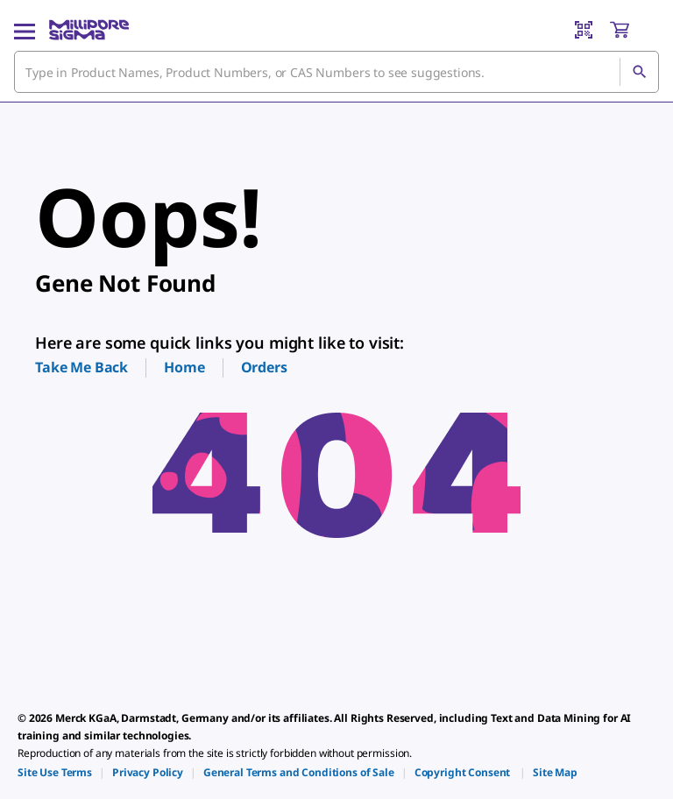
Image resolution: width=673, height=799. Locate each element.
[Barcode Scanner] (583, 29)
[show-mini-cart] (633, 29)
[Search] (639, 72)
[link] (55, 772)
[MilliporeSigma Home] (89, 29)
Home (184, 367)
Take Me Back (81, 367)
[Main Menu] (24, 30)
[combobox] (336, 72)
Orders (264, 367)
